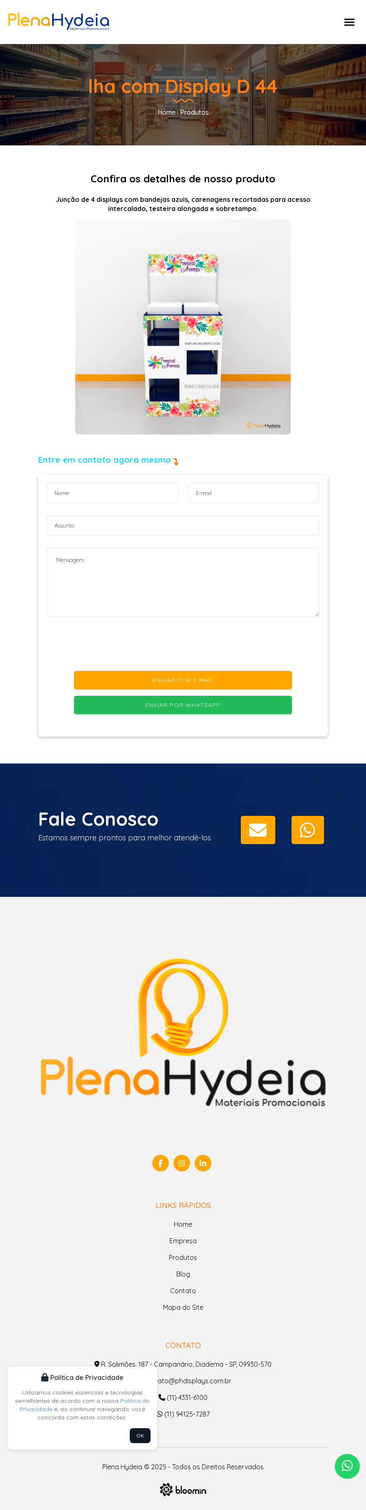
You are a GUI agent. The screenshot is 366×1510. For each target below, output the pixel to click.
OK (140, 1435)
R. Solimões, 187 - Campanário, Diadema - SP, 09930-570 (183, 1364)
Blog (183, 1274)
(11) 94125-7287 (183, 1414)
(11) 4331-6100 (183, 1397)
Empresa (183, 1241)
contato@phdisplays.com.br (183, 1381)
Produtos (193, 112)
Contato (183, 1291)
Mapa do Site (183, 1307)
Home (167, 112)
